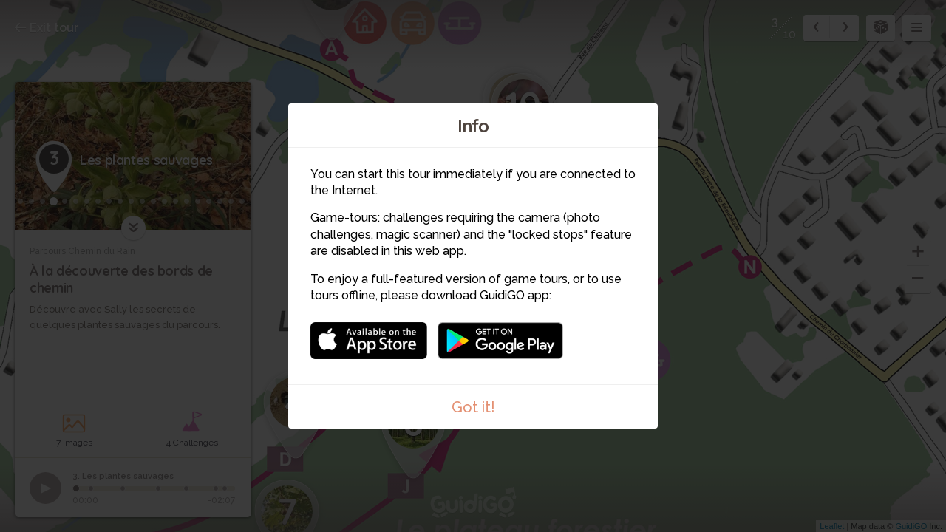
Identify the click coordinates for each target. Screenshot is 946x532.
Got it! (473, 407)
